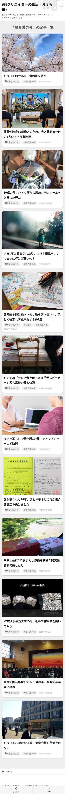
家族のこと (12, 81)
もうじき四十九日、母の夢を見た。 (26, 75)
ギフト (28, 325)
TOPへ (48, 790)
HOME (9, 772)
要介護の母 (30, 81)
